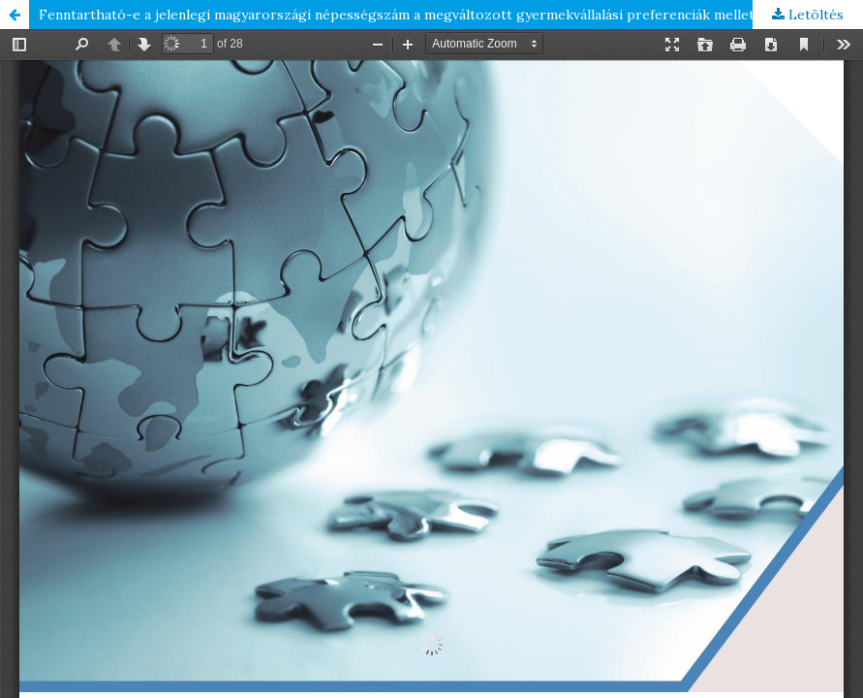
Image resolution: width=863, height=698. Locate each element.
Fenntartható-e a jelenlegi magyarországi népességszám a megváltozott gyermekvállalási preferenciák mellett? (403, 14)
